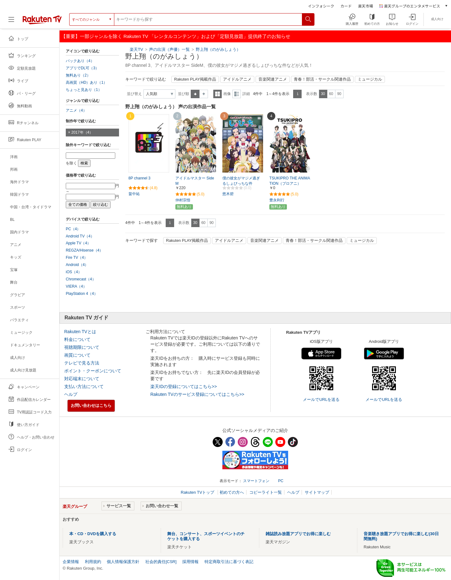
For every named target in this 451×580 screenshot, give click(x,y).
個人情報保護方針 (123, 561)
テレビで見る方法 (81, 362)
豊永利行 (276, 200)
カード (346, 5)
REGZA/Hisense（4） (84, 250)
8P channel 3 (139, 178)
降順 (204, 94)
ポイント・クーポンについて (92, 370)
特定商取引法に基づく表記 (229, 561)
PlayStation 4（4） (82, 293)
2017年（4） (82, 132)
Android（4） (77, 265)
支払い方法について (84, 386)
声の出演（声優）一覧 (169, 49)
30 (323, 94)
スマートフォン (256, 481)
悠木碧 (228, 194)
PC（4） (73, 229)
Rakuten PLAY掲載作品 (195, 79)
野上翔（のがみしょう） (218, 49)
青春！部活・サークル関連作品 (322, 79)
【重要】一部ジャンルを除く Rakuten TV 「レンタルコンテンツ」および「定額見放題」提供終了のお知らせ (175, 36)
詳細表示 (236, 94)
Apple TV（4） (78, 243)
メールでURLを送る (321, 399)
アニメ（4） (76, 110)
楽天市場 (365, 5)
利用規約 (93, 561)
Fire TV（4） (77, 257)
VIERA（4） (76, 286)
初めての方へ (232, 492)
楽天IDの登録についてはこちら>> (183, 386)
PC (280, 481)
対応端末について (81, 378)
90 (339, 94)
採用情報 (190, 561)
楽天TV (136, 49)
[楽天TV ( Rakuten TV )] (42, 21)
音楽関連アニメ (272, 79)
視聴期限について (81, 347)
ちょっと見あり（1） (84, 90)
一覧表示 (217, 94)
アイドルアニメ (237, 79)
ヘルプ (70, 394)
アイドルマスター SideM (194, 181)
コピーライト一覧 (265, 492)
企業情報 (71, 561)
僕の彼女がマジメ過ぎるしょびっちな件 (241, 181)
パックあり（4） (80, 61)
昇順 (195, 94)
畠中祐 (134, 194)
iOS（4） (74, 272)
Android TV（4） (80, 236)
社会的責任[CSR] (161, 561)
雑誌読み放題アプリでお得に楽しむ (298, 533)
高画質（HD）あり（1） (86, 82)
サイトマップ (317, 492)
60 (331, 94)
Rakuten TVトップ (198, 492)
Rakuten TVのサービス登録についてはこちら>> (197, 394)
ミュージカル (370, 79)
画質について (77, 355)
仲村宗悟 (182, 200)
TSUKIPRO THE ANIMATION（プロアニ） (289, 181)
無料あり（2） (78, 75)
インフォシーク (321, 5)
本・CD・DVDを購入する (92, 533)
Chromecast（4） (81, 279)
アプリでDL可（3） (82, 68)
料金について (77, 339)
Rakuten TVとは (80, 331)
